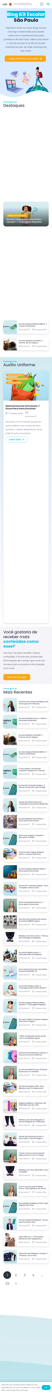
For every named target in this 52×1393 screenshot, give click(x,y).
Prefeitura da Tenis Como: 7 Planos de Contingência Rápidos (33, 937)
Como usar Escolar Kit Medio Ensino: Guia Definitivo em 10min (32, 1187)
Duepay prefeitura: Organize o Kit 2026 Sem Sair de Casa (32, 1104)
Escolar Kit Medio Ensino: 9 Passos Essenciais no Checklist (33, 1070)
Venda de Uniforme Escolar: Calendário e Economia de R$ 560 (33, 803)
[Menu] (41, 4)
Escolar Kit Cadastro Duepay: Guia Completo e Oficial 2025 (33, 886)
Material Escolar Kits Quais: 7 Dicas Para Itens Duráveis (23, 407)
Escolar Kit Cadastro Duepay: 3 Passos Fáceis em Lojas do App (32, 786)
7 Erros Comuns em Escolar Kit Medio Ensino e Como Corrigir (31, 1154)
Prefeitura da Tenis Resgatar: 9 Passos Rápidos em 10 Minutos (32, 1121)
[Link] (7, 4)
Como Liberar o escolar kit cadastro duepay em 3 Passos (32, 769)
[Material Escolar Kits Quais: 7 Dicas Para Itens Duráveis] (26, 372)
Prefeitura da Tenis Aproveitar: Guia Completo (33, 1171)
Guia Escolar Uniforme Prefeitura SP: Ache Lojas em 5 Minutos (34, 702)
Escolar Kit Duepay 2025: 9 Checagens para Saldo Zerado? (32, 987)
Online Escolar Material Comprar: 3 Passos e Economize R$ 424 (33, 1054)
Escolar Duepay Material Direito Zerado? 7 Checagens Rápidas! (24, 220)
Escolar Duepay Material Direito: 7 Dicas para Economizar (32, 870)
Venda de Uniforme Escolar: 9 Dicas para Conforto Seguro (31, 1137)
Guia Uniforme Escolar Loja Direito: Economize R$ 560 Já (33, 970)
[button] (48, 4)
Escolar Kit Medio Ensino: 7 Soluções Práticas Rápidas (30, 953)
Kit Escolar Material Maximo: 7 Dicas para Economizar (31, 903)
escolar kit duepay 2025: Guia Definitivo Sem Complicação (31, 1087)
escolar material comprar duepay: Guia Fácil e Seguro (33, 1020)
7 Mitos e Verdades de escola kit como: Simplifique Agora (32, 1037)
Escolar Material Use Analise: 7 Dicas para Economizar (31, 820)
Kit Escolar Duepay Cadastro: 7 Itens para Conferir (32, 836)
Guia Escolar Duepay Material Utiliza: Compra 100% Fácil (31, 853)
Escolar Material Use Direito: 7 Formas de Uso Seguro (31, 341)
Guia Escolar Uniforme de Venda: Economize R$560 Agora (33, 920)
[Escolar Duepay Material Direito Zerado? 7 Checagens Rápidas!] (26, 203)
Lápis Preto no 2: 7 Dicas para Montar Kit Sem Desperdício (31, 1238)
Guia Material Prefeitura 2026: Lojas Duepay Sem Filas (33, 1204)
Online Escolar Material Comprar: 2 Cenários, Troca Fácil (33, 1254)
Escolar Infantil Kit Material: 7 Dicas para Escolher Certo (33, 1221)
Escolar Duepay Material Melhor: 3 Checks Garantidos (33, 325)
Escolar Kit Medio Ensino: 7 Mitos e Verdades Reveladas (33, 719)
